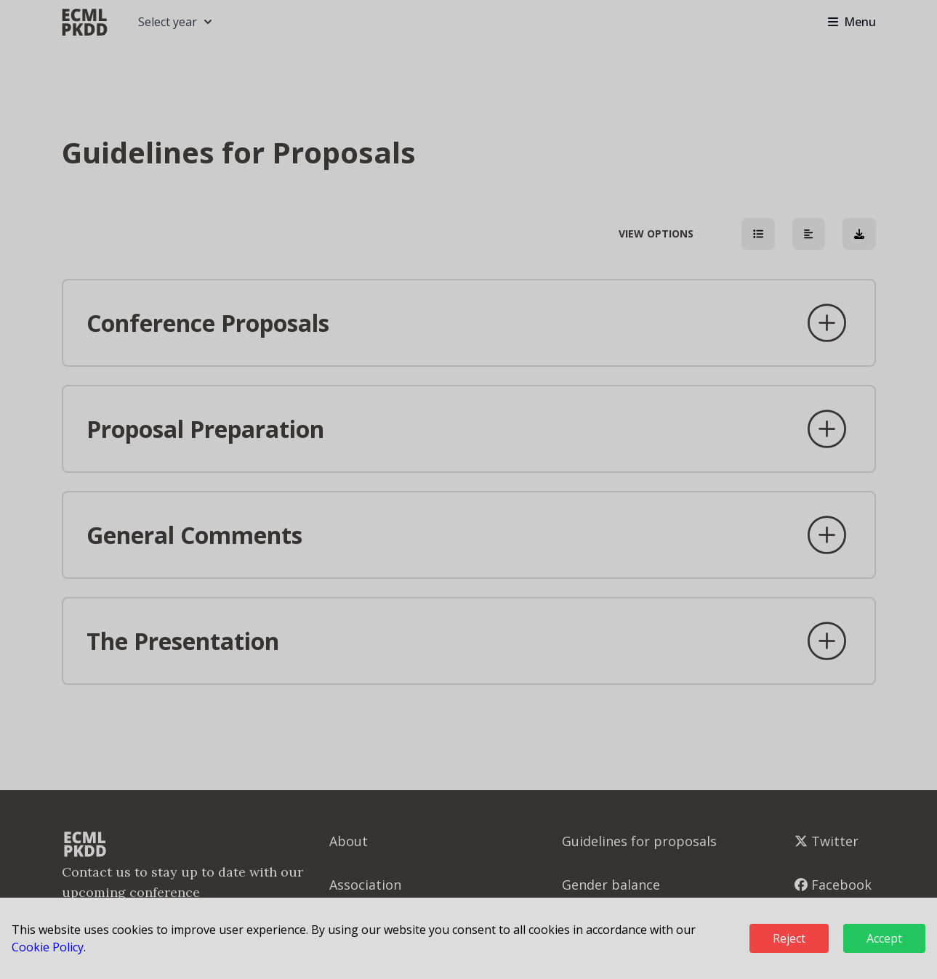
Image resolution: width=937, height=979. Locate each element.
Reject (789, 938)
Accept (884, 938)
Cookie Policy (48, 947)
